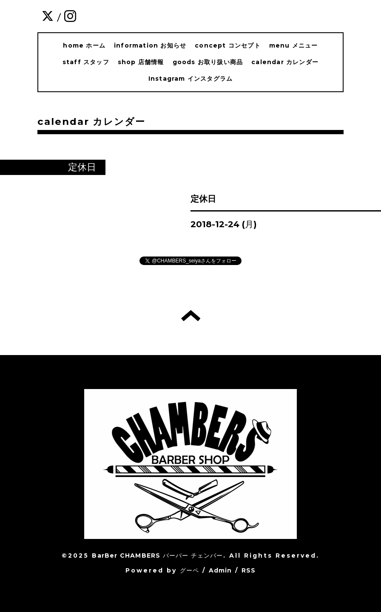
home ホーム (84, 45)
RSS (249, 570)
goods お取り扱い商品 (208, 62)
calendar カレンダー (284, 62)
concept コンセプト (228, 45)
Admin (220, 570)
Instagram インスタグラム (190, 78)
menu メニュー (293, 45)
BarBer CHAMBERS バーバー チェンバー (157, 555)
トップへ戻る (190, 315)
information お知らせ (150, 45)
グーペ (189, 570)
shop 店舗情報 (141, 62)
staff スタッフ (86, 62)
